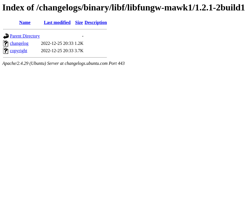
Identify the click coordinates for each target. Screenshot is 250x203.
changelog (19, 43)
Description (96, 22)
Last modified (57, 22)
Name (24, 22)
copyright (18, 50)
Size (79, 22)
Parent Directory (25, 36)
